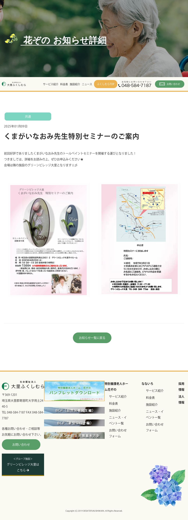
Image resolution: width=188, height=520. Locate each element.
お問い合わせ (169, 84)
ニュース (87, 84)
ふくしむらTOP (105, 84)
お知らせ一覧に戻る (92, 337)
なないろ (147, 383)
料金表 (64, 84)
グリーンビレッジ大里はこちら (23, 465)
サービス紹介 (50, 84)
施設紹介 (75, 84)
